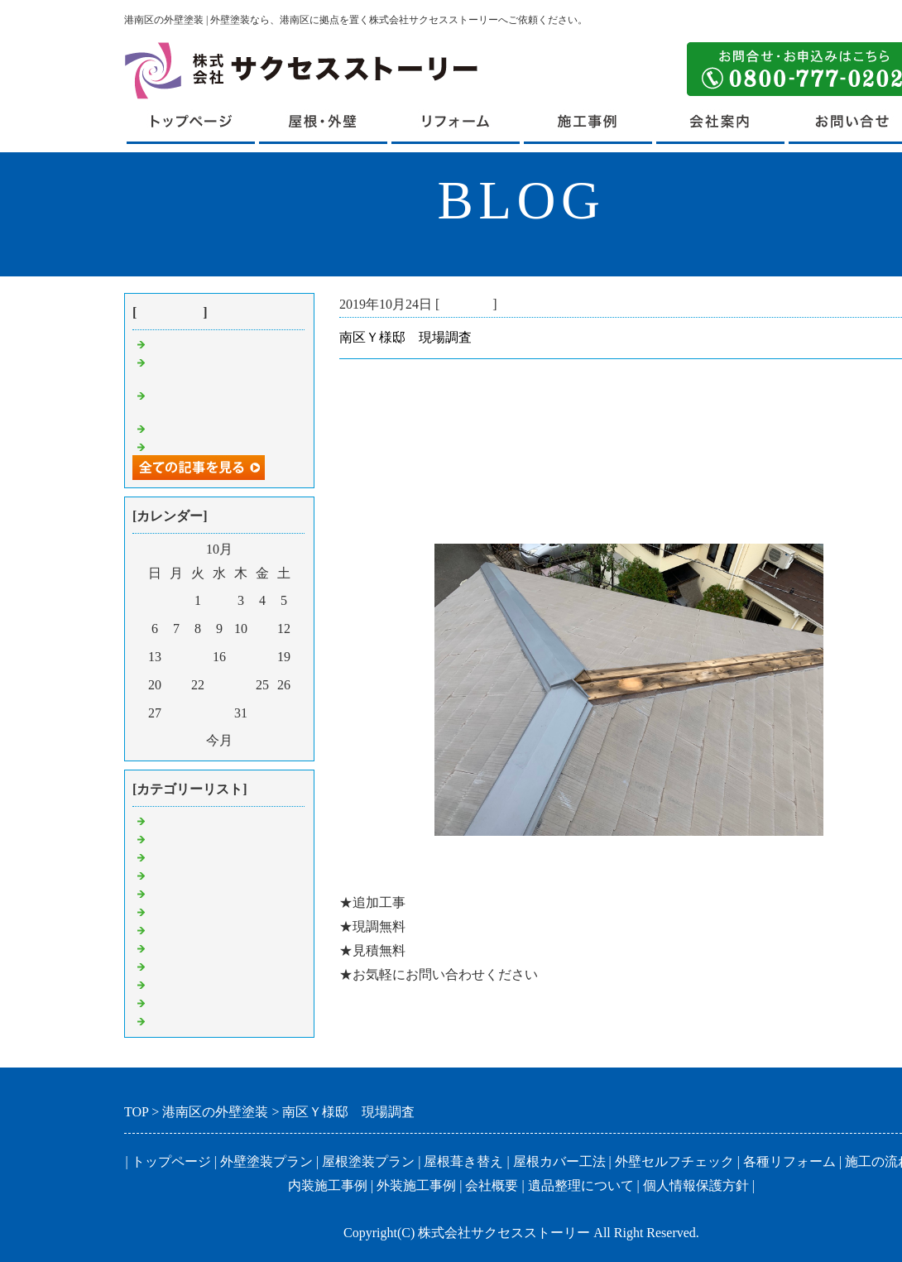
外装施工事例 (416, 1185)
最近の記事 (170, 312)
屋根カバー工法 (559, 1161)
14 (176, 657)
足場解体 (175, 874)
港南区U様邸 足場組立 (220, 343)
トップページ (171, 1161)
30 (219, 713)
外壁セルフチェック (674, 1161)
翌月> (253, 740)
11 (262, 628)
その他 (169, 1002)
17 (240, 657)
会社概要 (491, 1185)
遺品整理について (581, 1185)
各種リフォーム (789, 1161)
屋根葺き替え (188, 838)
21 (176, 685)
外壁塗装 (175, 947)
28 (176, 713)
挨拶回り (175, 1020)
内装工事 (175, 983)
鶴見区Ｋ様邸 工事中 (215, 427)
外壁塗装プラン (266, 1161)
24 (240, 685)
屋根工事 (175, 929)
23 (219, 685)
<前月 (186, 740)
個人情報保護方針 (696, 1185)
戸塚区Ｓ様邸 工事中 (215, 446)
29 (197, 713)
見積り (169, 856)
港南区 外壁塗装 (202, 820)
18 (262, 657)
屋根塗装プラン (368, 1161)
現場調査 (465, 304)
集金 (162, 892)
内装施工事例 (327, 1185)
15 (197, 657)
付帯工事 (175, 965)
